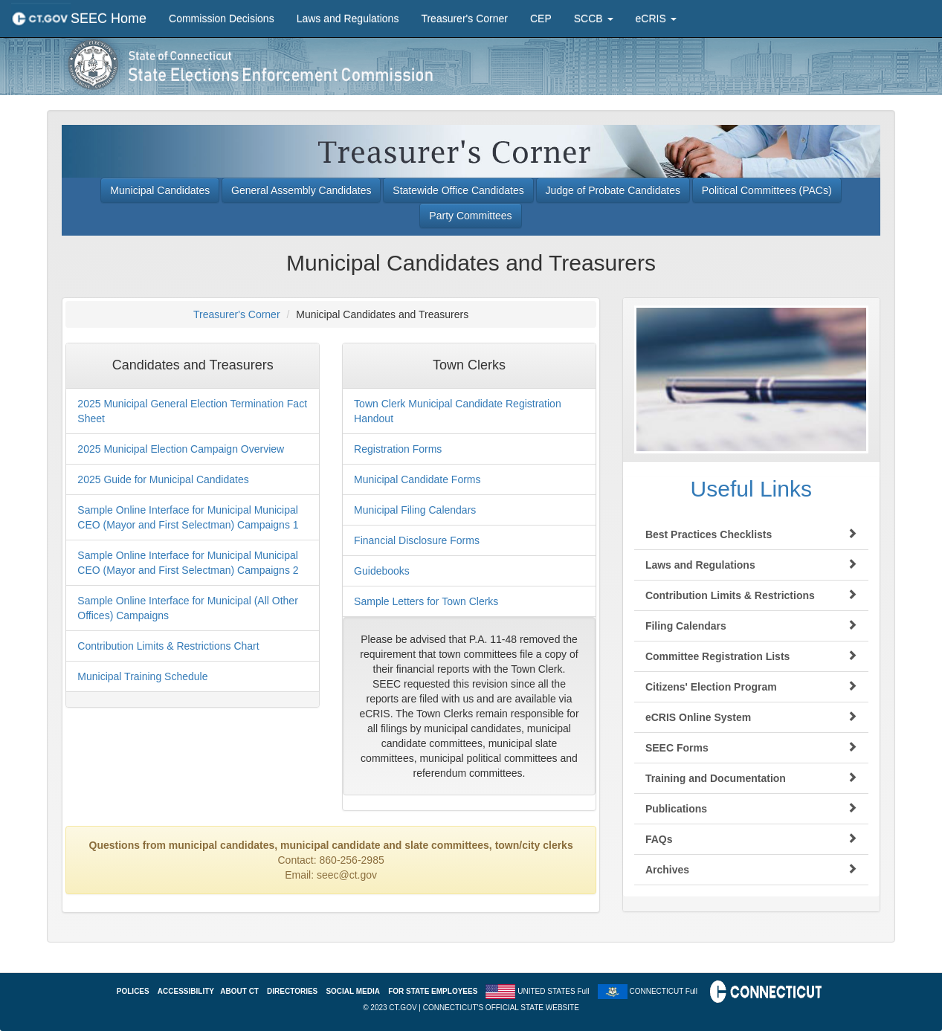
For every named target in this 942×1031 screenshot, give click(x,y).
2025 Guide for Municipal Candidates (162, 479)
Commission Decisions (221, 19)
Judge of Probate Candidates (613, 190)
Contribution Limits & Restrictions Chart (168, 646)
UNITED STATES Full (553, 990)
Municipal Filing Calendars (415, 510)
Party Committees (470, 216)
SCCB (593, 19)
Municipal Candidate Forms (417, 479)
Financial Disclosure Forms (417, 540)
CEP (541, 19)
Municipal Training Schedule (142, 676)
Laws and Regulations (348, 19)
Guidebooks (382, 571)
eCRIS (656, 19)
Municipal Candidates (160, 190)
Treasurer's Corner (464, 19)
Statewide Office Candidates (458, 190)
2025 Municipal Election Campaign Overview (180, 449)
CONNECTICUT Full (663, 990)
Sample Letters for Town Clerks (426, 601)
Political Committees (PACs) (767, 190)
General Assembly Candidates (301, 190)
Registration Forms (398, 449)
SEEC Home (108, 18)
